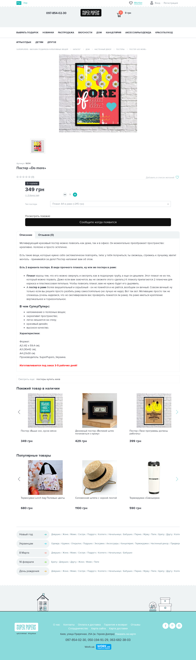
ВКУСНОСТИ (85, 32)
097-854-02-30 (75, 640)
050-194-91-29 (98, 640)
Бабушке (127, 534)
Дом (88, 49)
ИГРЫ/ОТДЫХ (23, 42)
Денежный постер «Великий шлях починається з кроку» (94, 432)
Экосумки (99, 543)
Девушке (55, 534)
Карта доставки (118, 628)
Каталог (77, 49)
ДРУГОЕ (51, 42)
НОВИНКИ (48, 32)
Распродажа (66, 32)
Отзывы (135, 624)
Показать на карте (125, 634)
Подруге (91, 534)
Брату (161, 534)
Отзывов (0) (46, 235)
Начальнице (115, 534)
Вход (157, 3)
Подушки (87, 543)
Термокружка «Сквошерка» (145, 498)
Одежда (55, 543)
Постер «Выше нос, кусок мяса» (39, 431)
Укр (25, 3)
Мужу (146, 534)
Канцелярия (127, 543)
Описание (25, 235)
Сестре (81, 534)
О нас (56, 624)
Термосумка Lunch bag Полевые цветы (43, 498)
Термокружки (142, 543)
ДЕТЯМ (39, 42)
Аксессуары (112, 543)
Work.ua (89, 646)
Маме (73, 534)
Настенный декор (102, 49)
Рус (19, 3)
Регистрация (171, 3)
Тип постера (31, 204)
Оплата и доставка (89, 624)
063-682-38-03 (120, 640)
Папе (153, 534)
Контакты (69, 624)
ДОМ (99, 32)
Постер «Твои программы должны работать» (149, 432)
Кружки (65, 543)
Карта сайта (98, 628)
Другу (169, 534)
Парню (137, 534)
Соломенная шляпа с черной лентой (96, 498)
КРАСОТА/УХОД (164, 32)
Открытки (76, 543)
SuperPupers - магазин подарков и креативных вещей (42, 49)
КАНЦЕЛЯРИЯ (113, 32)
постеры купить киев (48, 379)
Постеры (120, 49)
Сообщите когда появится (98, 222)
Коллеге (102, 534)
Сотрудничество (78, 628)
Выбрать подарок (27, 32)
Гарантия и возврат (115, 624)
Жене (65, 534)
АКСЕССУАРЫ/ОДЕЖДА (138, 32)
